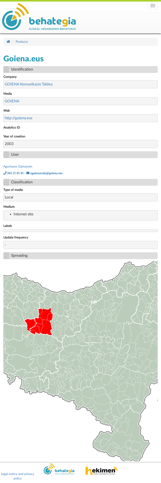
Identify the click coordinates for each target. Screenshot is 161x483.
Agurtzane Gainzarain (17, 166)
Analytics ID (11, 127)
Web (6, 110)
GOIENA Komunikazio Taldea (28, 84)
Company (10, 77)
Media (7, 93)
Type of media (13, 190)
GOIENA (12, 101)
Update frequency (15, 237)
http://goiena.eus (18, 118)
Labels (7, 226)
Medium (9, 206)
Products (22, 41)
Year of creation (14, 136)
